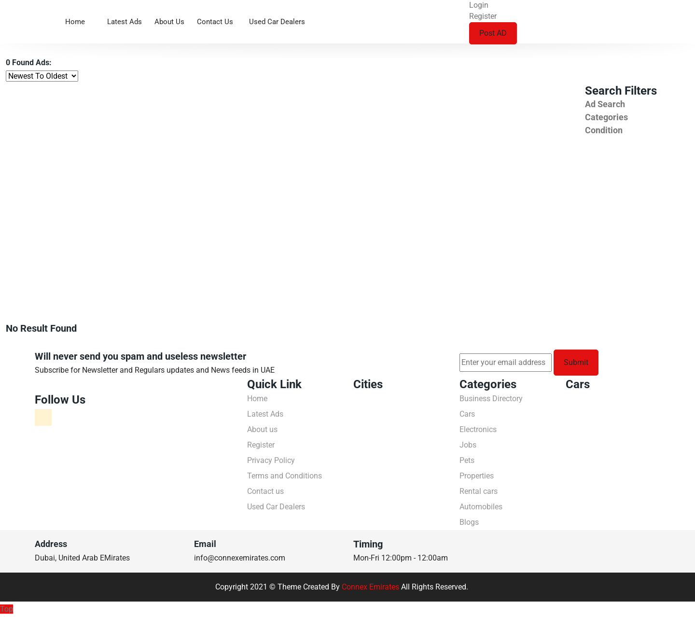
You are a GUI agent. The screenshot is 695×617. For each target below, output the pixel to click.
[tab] (637, 104)
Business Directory (491, 398)
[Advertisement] (289, 156)
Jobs (467, 444)
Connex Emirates (370, 586)
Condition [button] (604, 130)
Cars (467, 414)
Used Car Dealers (277, 21)
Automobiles (480, 506)
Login (478, 5)
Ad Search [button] (605, 104)
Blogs (469, 522)
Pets (466, 460)
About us (169, 21)
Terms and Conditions (284, 475)
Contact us (215, 21)
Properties (476, 475)
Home (75, 21)
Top (6, 609)
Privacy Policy (271, 460)
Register (483, 16)
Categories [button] (606, 117)
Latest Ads (124, 21)
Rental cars (478, 491)
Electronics (478, 429)
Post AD (493, 33)
